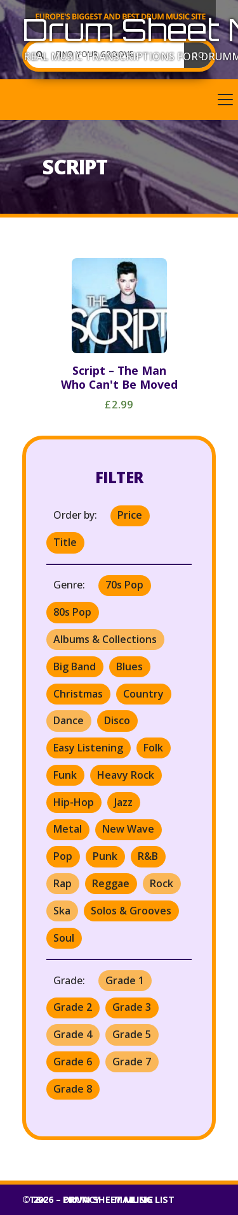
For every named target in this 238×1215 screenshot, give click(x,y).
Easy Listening (88, 748)
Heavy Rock (125, 775)
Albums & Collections (105, 639)
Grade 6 (72, 1062)
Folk (153, 748)
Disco (117, 720)
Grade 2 (72, 1007)
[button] (119, 99)
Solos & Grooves (131, 911)
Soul (63, 938)
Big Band (74, 666)
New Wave (128, 829)
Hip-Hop (73, 802)
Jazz (123, 802)
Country (143, 694)
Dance (68, 720)
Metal (67, 829)
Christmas (78, 694)
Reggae (110, 883)
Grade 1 (124, 980)
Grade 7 (131, 1062)
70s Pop (124, 585)
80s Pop (72, 612)
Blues (129, 666)
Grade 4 (72, 1034)
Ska (61, 911)
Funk (65, 775)
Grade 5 (131, 1034)
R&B (148, 856)
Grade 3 (131, 1007)
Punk (105, 856)
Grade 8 (72, 1089)
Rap (62, 883)
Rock (161, 883)
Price (129, 515)
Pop (62, 856)
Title (65, 542)
